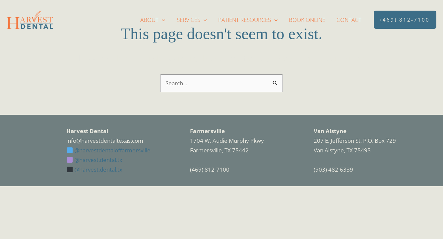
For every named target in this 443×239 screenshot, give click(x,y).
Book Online (307, 20)
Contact (349, 20)
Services (192, 20)
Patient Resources (248, 20)
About (152, 20)
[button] (405, 20)
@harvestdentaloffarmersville (109, 150)
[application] (161, 20)
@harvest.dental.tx (94, 160)
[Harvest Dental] (30, 19)
